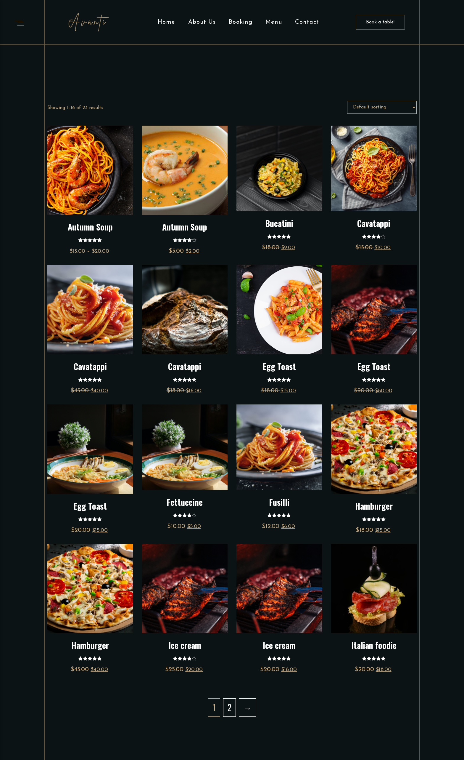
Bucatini (279, 223)
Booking (240, 22)
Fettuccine (185, 502)
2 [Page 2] (229, 707)
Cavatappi (373, 223)
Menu (273, 22)
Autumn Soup (90, 227)
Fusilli (279, 502)
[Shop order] (382, 107)
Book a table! (380, 22)
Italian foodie (374, 645)
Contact (307, 22)
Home (166, 22)
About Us (202, 22)
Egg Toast (279, 366)
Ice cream (184, 645)
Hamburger (374, 506)
